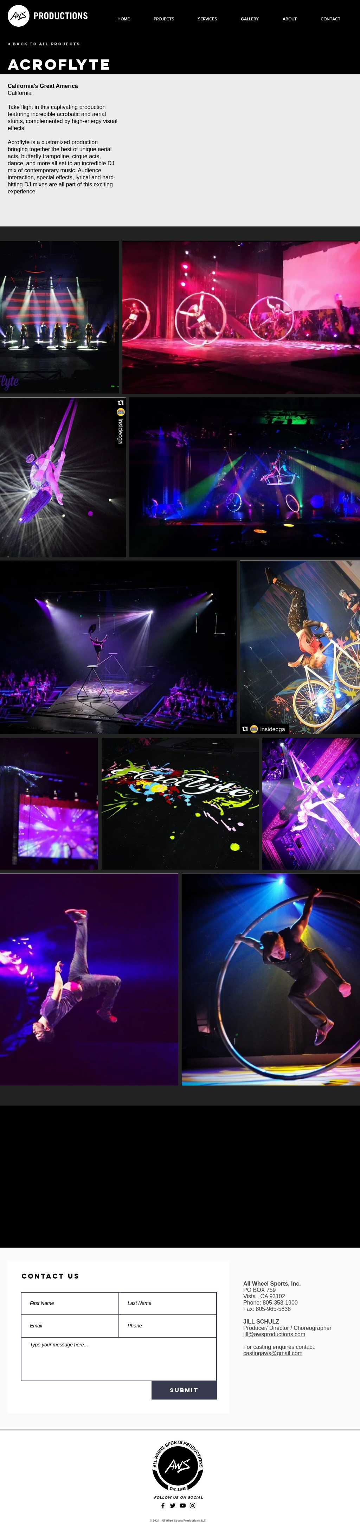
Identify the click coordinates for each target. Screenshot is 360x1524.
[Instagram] (192, 1505)
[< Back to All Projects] (44, 44)
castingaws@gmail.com (272, 1353)
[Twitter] (172, 1505)
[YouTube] (182, 1505)
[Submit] (184, 1390)
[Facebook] (163, 1505)
